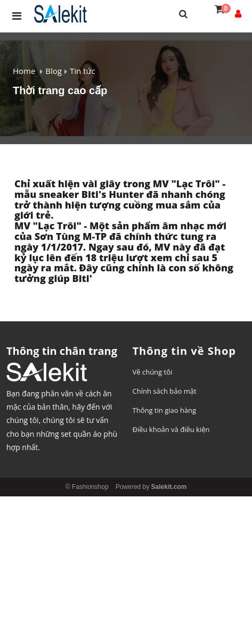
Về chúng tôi (153, 372)
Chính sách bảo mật (165, 391)
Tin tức (82, 70)
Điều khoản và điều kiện (171, 429)
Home (24, 70)
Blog (53, 70)
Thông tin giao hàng (165, 410)
